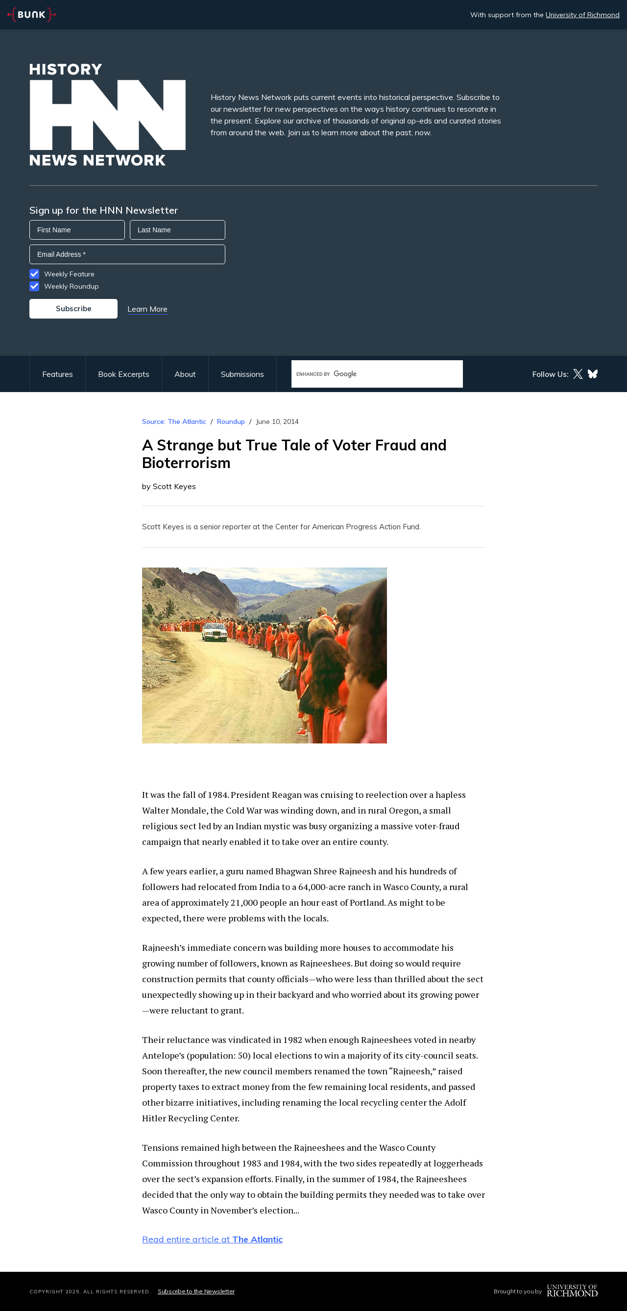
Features (57, 374)
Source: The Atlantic (174, 421)
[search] (366, 374)
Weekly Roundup (71, 286)
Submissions (242, 374)
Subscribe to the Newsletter (196, 1291)
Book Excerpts (123, 374)
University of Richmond (583, 14)
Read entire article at (212, 1239)
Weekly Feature (69, 274)
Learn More (147, 309)
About (185, 374)
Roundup (231, 421)
